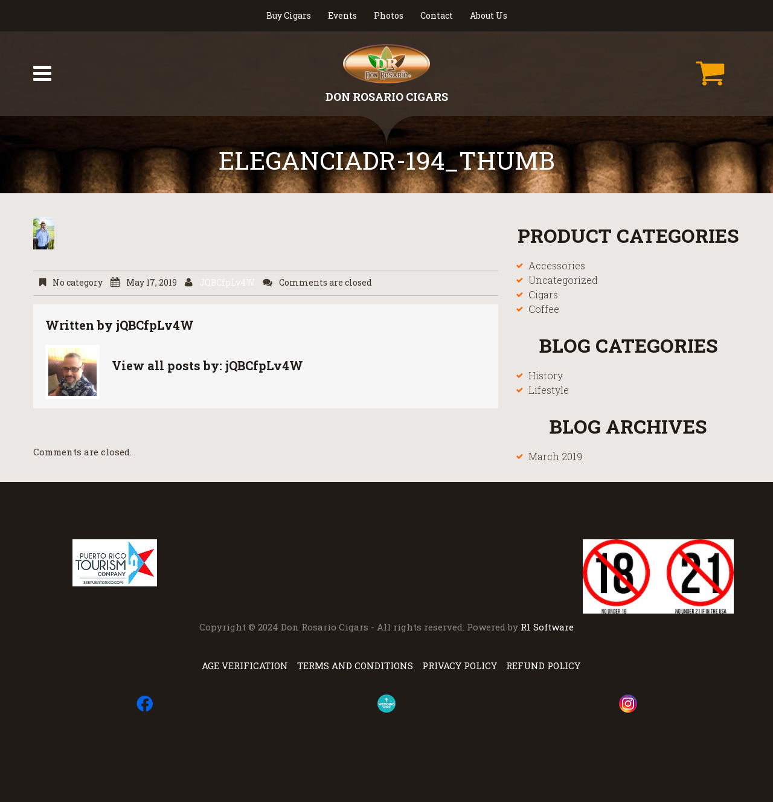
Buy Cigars (288, 15)
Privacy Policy (459, 665)
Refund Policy (543, 665)
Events (342, 15)
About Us (488, 15)
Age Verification (245, 665)
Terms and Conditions (355, 665)
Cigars (543, 294)
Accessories (556, 265)
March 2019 (555, 456)
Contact (436, 15)
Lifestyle (548, 389)
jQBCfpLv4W (227, 282)
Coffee (543, 309)
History (545, 375)
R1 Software (547, 627)
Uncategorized (563, 280)
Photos (388, 15)
